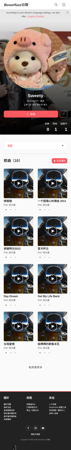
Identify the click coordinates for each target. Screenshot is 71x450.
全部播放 (59, 160)
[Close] (67, 12)
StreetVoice (16, 4)
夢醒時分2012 (12, 248)
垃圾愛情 (9, 344)
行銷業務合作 (31, 407)
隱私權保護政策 (10, 413)
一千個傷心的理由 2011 (52, 201)
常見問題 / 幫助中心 (57, 410)
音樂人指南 (53, 413)
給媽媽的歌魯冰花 (48, 344)
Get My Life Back (49, 296)
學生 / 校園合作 (32, 410)
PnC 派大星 (9, 205)
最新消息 (7, 407)
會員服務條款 (9, 410)
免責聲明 (7, 419)
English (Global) (36, 16)
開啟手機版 (35, 434)
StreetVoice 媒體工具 (57, 407)
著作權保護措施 (10, 416)
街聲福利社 (31, 404)
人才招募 (52, 404)
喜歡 (10, 145)
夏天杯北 (43, 248)
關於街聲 (7, 404)
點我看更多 (35, 367)
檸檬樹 (8, 201)
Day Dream (11, 296)
